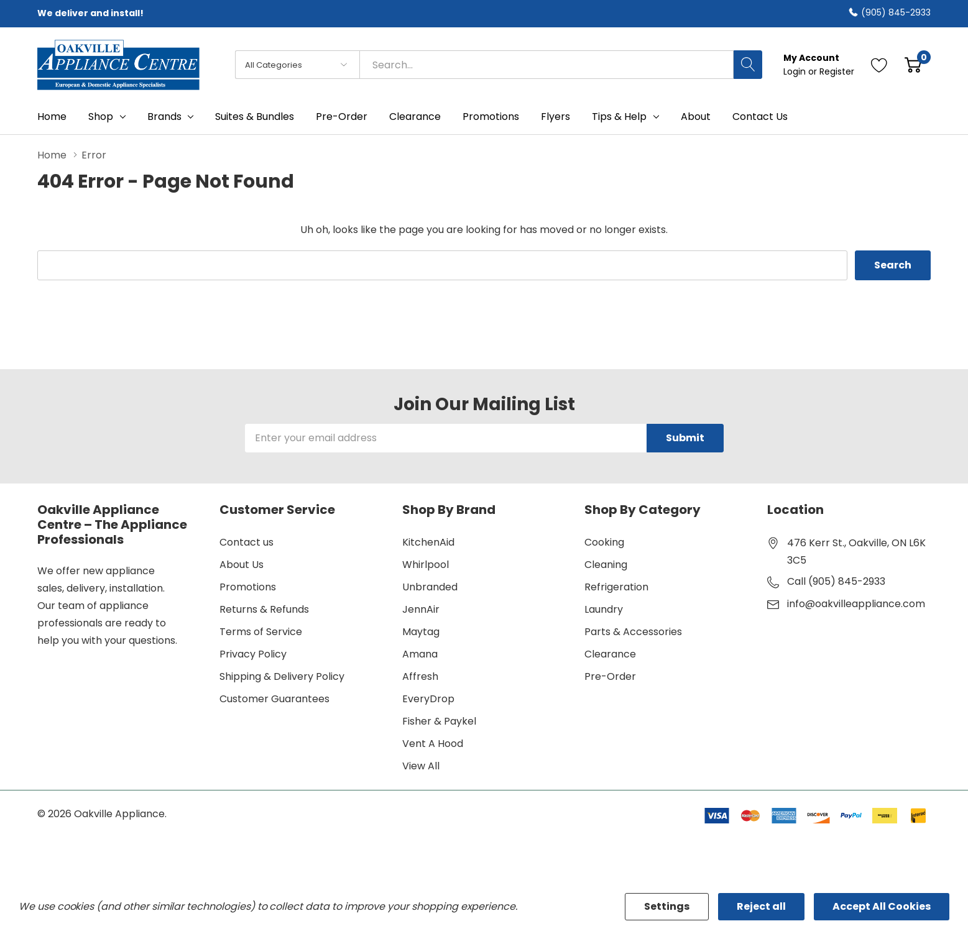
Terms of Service (260, 632)
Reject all (761, 906)
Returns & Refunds (264, 609)
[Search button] (748, 64)
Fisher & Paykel (439, 721)
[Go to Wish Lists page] (879, 64)
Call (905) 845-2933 (836, 581)
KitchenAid (428, 542)
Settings (666, 906)
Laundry (603, 609)
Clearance (610, 654)
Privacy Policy (253, 654)
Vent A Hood (432, 743)
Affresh (420, 676)
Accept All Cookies (881, 906)
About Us (241, 564)
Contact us (246, 542)
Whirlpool (425, 564)
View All (421, 766)
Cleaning (605, 564)
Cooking (604, 542)
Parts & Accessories (633, 632)
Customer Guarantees (274, 699)
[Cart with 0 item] (913, 64)
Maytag (421, 632)
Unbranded (430, 587)
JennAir (421, 609)
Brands (164, 117)
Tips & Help (619, 117)
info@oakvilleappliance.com (856, 604)
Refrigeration (616, 587)
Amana (420, 654)
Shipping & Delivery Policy (281, 676)
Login (795, 71)
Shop (100, 117)
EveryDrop (428, 699)
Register (836, 71)
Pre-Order (610, 676)
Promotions (247, 587)
